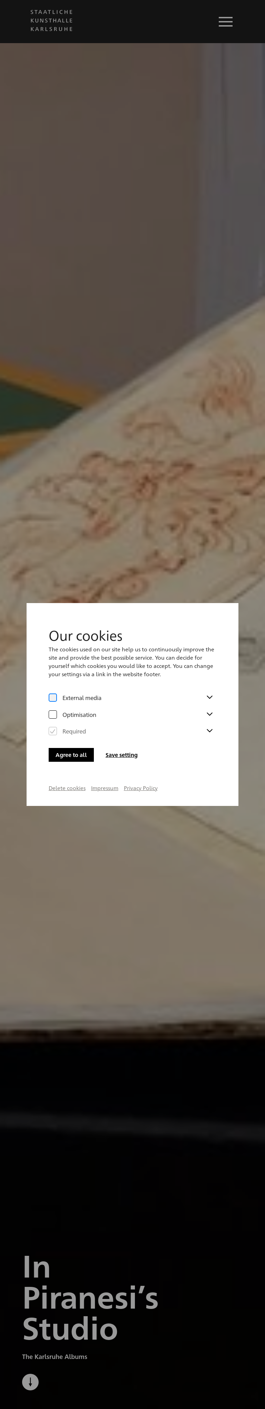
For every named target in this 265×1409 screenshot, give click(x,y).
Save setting (122, 735)
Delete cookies (66, 768)
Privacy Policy (141, 768)
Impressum (104, 768)
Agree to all (71, 735)
